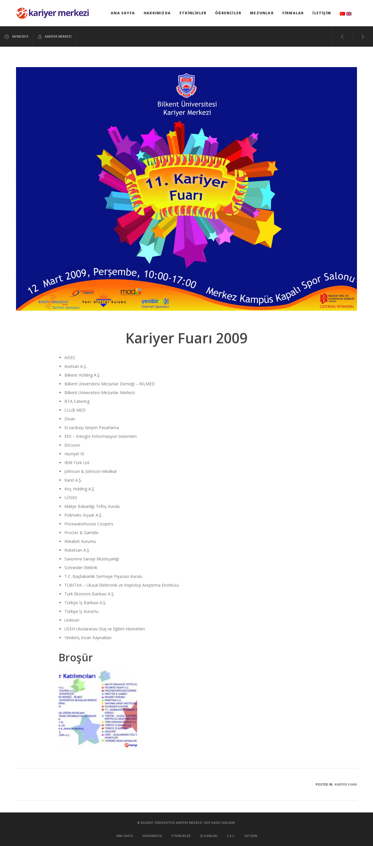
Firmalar (293, 13)
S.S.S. (231, 836)
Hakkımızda (157, 13)
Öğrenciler (228, 13)
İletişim (321, 13)
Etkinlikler (193, 13)
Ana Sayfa (123, 13)
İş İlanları (208, 836)
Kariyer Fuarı (346, 784)
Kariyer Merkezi (54, 37)
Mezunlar (262, 13)
